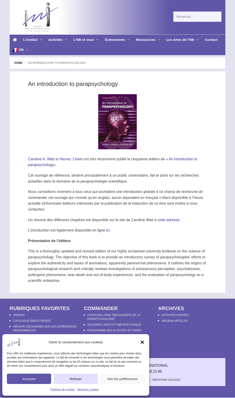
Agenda (19, 315)
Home (18, 63)
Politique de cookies (62, 389)
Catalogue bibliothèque (32, 320)
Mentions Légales (88, 389)
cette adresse (168, 220)
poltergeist (36, 275)
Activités (57, 40)
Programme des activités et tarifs (114, 330)
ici (108, 230)
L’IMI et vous (86, 40)
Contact (211, 40)
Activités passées (175, 315)
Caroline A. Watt (41, 159)
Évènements (117, 40)
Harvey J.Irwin (71, 159)
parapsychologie (94, 181)
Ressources (148, 40)
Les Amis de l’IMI (182, 40)
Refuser (76, 379)
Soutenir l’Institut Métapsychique (114, 324)
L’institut (32, 40)
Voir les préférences (122, 379)
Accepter (29, 379)
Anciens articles (175, 320)
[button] (142, 342)
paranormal (136, 263)
